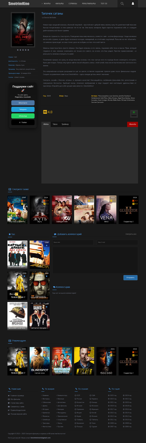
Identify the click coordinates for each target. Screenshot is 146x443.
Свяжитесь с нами (16, 407)
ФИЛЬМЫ (60, 4)
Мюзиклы (45, 416)
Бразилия (79, 423)
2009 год (112, 423)
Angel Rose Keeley (124, 98)
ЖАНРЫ (46, 4)
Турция (93, 426)
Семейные (45, 419)
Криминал (45, 413)
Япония (93, 416)
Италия (78, 406)
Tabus (55, 124)
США (92, 395)
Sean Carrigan (102, 100)
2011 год (112, 419)
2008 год (127, 423)
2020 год (127, 402)
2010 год (127, 419)
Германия (79, 409)
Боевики (45, 395)
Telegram (23, 109)
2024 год (127, 395)
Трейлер (65, 124)
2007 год (112, 426)
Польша (78, 426)
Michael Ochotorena (128, 100)
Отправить (130, 277)
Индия (78, 413)
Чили (92, 423)
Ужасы (59, 423)
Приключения (61, 416)
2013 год (112, 416)
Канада (93, 402)
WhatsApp (23, 116)
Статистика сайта (15, 403)
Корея (78, 416)
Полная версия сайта (17, 414)
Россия (78, 399)
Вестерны (45, 399)
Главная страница (16, 395)
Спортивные (61, 419)
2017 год (112, 409)
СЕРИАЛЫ (73, 4)
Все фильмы (14, 399)
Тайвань (79, 419)
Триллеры (45, 423)
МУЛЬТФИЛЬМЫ (89, 4)
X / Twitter (23, 122)
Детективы (61, 402)
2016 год (127, 409)
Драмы (44, 406)
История (45, 409)
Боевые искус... (62, 395)
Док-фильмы (61, 406)
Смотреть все (131, 234)
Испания (94, 406)
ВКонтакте (23, 103)
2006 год (127, 426)
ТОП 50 (104, 4)
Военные (60, 399)
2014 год (127, 413)
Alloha (46, 124)
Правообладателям (17, 410)
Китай (93, 413)
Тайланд (94, 419)
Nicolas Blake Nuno (114, 100)
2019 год (112, 406)
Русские (59, 426)
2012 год (127, 416)
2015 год (112, 413)
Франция (94, 409)
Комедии (60, 409)
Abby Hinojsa (112, 98)
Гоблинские (46, 402)
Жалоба (132, 124)
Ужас (66, 96)
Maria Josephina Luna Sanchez (108, 96)
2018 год (127, 406)
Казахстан (79, 402)
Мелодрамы (61, 413)
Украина (94, 399)
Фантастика (46, 426)
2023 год (112, 399)
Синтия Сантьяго (97, 102)
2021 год (112, 402)
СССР (77, 395)
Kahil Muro (104, 98)
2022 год (127, 399)
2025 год (112, 395)
